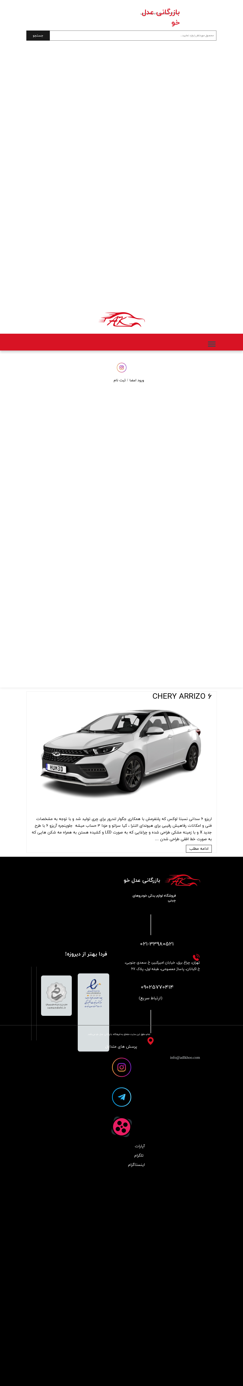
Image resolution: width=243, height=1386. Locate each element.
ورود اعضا (136, 380)
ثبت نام (120, 380)
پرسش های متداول (121, 1046)
